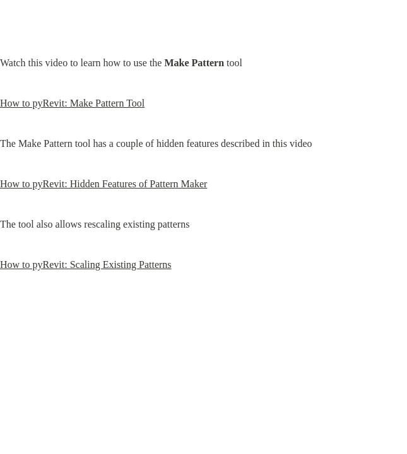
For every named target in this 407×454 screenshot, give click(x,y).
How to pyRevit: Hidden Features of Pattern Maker (103, 183)
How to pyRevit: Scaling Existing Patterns (86, 264)
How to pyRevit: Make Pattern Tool (72, 103)
